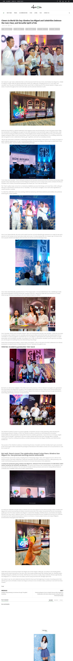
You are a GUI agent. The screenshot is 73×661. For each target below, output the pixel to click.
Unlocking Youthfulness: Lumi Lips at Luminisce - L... (61, 172)
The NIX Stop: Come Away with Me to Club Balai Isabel (64, 263)
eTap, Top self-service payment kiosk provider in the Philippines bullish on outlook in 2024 (60, 290)
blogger (35, 629)
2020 (52, 192)
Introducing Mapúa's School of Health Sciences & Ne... (60, 161)
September (56, 131)
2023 (52, 122)
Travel (15, 11)
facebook (40, 629)
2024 (52, 120)
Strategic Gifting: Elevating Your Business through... (61, 169)
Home (4, 1)
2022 (52, 187)
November (56, 126)
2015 (52, 203)
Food (31, 11)
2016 (52, 201)
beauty (52, 100)
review (52, 102)
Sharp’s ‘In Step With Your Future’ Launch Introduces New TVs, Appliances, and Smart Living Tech (60, 306)
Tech (41, 11)
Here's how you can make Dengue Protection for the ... (61, 143)
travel (52, 107)
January (55, 185)
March (54, 180)
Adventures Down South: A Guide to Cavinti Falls (63, 276)
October (55, 128)
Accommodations (23, 11)
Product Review (55, 97)
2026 (52, 115)
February (55, 182)
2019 (52, 194)
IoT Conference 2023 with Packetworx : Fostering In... (60, 147)
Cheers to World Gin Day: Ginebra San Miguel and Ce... (61, 165)
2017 (52, 199)
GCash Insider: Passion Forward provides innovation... (60, 158)
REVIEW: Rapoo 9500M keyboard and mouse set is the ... (61, 154)
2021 (52, 190)
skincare (53, 105)
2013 (52, 207)
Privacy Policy (20, 1)
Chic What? (8, 1)
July (54, 135)
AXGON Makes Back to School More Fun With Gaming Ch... (61, 140)
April (54, 178)
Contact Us (14, 1)
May (54, 176)
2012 (52, 210)
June (54, 137)
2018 (52, 196)
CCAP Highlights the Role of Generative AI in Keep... (59, 151)
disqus (45, 629)
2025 (52, 118)
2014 (52, 205)
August (55, 133)
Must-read (9, 11)
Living (35, 11)
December (55, 124)
